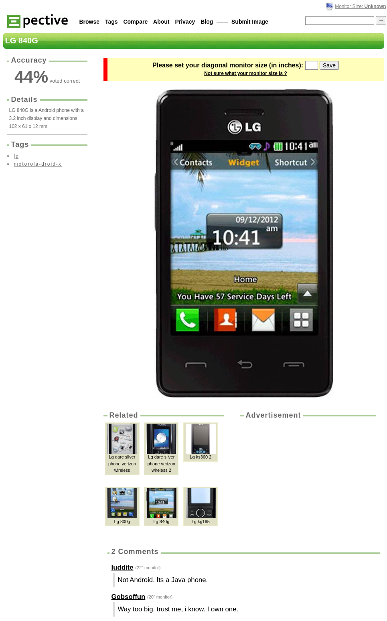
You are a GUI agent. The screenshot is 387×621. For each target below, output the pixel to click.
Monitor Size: (360, 6)
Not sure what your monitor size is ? (245, 73)
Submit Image (249, 21)
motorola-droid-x (38, 164)
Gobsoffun (128, 597)
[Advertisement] (307, 480)
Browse (89, 21)
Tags (111, 21)
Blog (207, 21)
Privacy (185, 21)
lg (16, 156)
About (161, 21)
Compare (136, 21)
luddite (122, 567)
